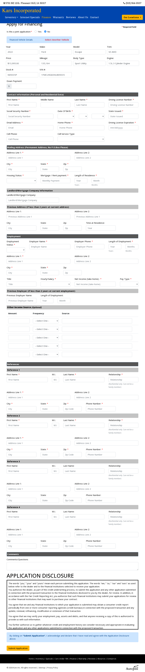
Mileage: (44, 58)
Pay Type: (125, 278)
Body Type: (78, 58)
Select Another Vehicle (57, 39)
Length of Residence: (86, 175)
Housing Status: (15, 175)
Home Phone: (65, 122)
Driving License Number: (121, 99)
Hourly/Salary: (48, 278)
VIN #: (43, 69)
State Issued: (116, 111)
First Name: (13, 99)
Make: (42, 46)
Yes (39, 31)
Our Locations (131, 17)
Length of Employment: (121, 241)
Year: (8, 46)
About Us (101, 658)
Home (31, 658)
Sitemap (42, 667)
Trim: (109, 46)
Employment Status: (13, 243)
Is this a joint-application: (19, 31)
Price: (8, 58)
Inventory (40, 658)
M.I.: (54, 374)
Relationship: (116, 374)
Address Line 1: (15, 152)
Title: (9, 278)
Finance (73, 658)
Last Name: (81, 99)
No (48, 31)
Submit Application (18, 648)
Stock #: (10, 69)
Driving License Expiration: (122, 122)
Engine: (110, 58)
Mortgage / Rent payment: (54, 175)
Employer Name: (38, 241)
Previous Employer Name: (19, 295)
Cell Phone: (12, 133)
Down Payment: (14, 81)
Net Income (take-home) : (88, 278)
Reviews (92, 658)
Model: (76, 46)
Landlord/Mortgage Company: (21, 194)
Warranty (82, 658)
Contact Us (111, 658)
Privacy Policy (52, 667)
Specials (49, 658)
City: (9, 163)
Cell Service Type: (66, 133)
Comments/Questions (17, 559)
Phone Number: (94, 403)
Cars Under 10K (61, 658)
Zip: (65, 163)
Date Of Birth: (65, 111)
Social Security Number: (18, 111)
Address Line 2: (82, 152)
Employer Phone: (84, 241)
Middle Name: (47, 99)
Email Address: (15, 122)
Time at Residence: (95, 222)
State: (44, 163)
